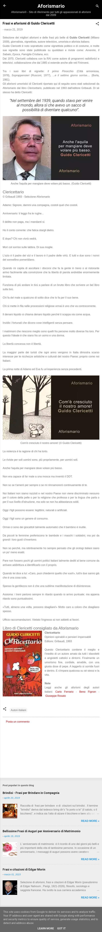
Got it (61, 928)
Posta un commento (17, 721)
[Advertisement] (51, 749)
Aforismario (51, 6)
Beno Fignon (87, 691)
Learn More (46, 928)
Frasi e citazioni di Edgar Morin (24, 869)
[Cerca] (97, 7)
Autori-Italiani (18, 710)
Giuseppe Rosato (55, 695)
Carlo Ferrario (64, 691)
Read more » (90, 821)
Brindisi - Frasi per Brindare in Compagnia (31, 793)
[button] (97, 24)
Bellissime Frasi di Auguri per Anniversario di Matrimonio (42, 831)
